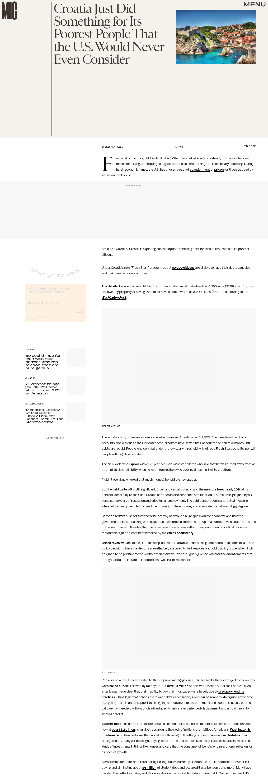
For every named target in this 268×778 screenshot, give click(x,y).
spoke (134, 464)
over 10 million (177, 686)
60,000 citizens (183, 267)
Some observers (113, 516)
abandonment (200, 169)
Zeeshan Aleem (114, 146)
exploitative (231, 735)
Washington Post (114, 297)
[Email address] (55, 305)
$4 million (149, 767)
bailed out (116, 686)
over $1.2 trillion (123, 729)
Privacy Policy (32, 321)
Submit (77, 314)
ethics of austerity (180, 533)
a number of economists (209, 697)
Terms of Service (73, 320)
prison (219, 169)
